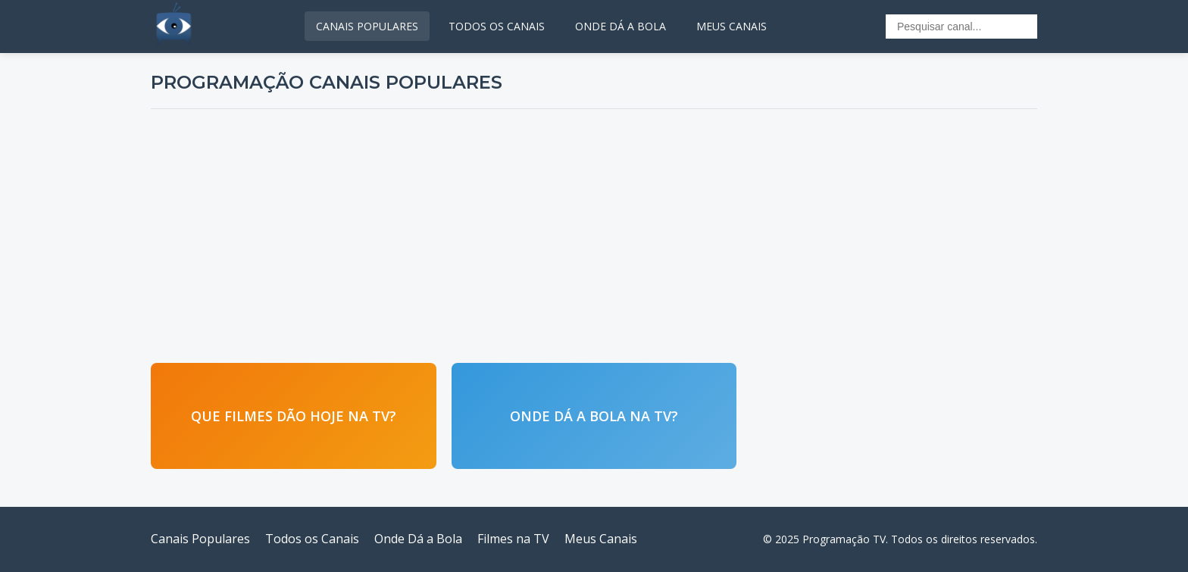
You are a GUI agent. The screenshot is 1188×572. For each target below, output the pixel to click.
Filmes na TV (513, 538)
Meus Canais (600, 538)
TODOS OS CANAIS (497, 26)
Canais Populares (200, 538)
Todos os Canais (312, 538)
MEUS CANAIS (731, 26)
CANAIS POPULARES (367, 26)
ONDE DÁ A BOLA (620, 26)
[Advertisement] (594, 234)
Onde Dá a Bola (418, 538)
